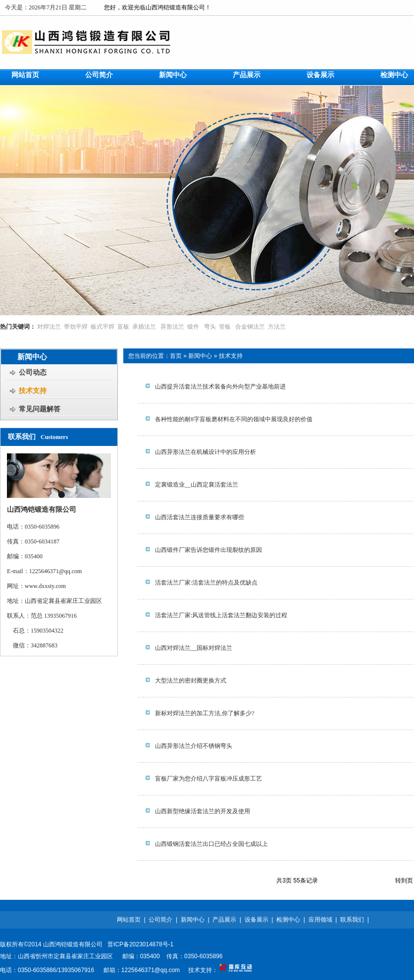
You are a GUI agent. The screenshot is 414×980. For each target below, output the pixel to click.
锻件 (193, 326)
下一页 (366, 880)
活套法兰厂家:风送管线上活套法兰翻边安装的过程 (221, 615)
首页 (176, 355)
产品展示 (224, 919)
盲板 (123, 326)
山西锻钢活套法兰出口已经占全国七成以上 (211, 843)
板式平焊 (102, 326)
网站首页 (129, 919)
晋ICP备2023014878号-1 (140, 944)
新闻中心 (200, 355)
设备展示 (256, 919)
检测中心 (288, 919)
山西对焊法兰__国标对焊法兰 (193, 647)
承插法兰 (144, 326)
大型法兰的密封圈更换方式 (190, 680)
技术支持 (231, 355)
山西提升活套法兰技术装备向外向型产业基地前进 (220, 386)
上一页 (347, 880)
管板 (225, 326)
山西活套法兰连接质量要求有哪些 (199, 517)
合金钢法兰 (250, 326)
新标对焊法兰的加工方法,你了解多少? (204, 713)
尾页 (384, 880)
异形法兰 (172, 326)
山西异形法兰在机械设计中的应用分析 (205, 451)
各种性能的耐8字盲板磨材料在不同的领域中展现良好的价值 (233, 419)
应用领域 (320, 919)
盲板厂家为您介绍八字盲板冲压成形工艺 (208, 778)
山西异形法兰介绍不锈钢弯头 (193, 745)
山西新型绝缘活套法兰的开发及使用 (202, 811)
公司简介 (160, 919)
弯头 (210, 326)
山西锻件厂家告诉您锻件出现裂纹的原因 (208, 549)
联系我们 (352, 919)
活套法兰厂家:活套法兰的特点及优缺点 (206, 582)
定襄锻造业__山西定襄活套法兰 (196, 484)
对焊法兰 (49, 326)
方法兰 (277, 326)
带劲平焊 (76, 326)
